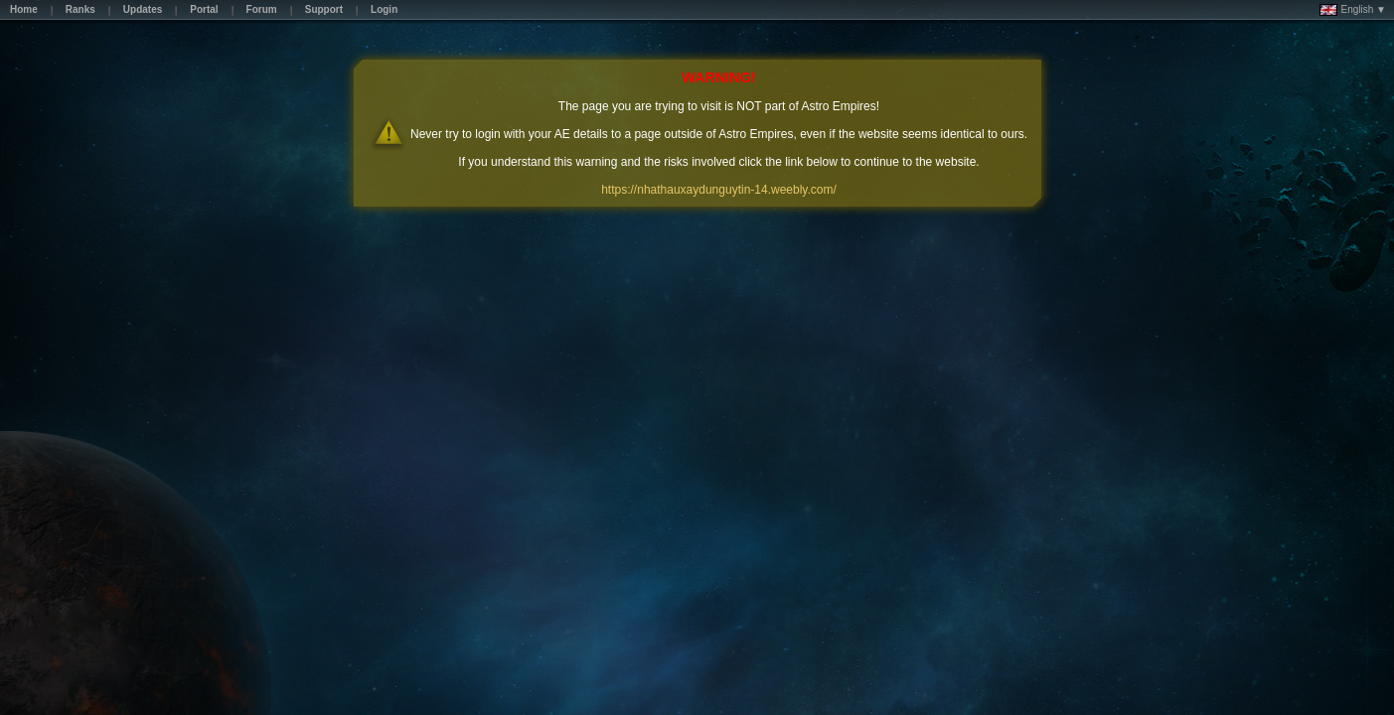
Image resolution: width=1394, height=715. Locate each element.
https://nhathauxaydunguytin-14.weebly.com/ (719, 190)
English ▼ (1352, 10)
